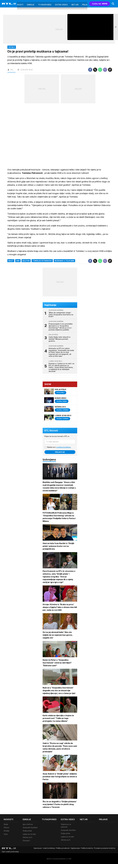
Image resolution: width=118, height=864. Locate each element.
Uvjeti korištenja (49, 848)
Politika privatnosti (62, 848)
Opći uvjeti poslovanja (10, 851)
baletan (26, 261)
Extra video (61, 4)
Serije (6, 824)
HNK (18, 261)
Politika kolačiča (87, 848)
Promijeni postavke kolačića (104, 848)
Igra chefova (28, 824)
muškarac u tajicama (64, 261)
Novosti (19, 4)
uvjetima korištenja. (64, 447)
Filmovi (6, 827)
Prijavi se (60, 452)
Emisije (30, 4)
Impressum (38, 848)
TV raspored (44, 4)
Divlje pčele (27, 831)
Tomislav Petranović (42, 261)
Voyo (6, 834)
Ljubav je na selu (29, 834)
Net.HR (74, 4)
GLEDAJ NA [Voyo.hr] (99, 4)
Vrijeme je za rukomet (66, 825)
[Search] (113, 3)
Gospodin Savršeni (30, 827)
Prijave (86, 4)
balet (10, 261)
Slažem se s (59, 447)
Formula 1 (26, 840)
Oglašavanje (75, 848)
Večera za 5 (27, 837)
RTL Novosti (51, 430)
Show (47, 384)
